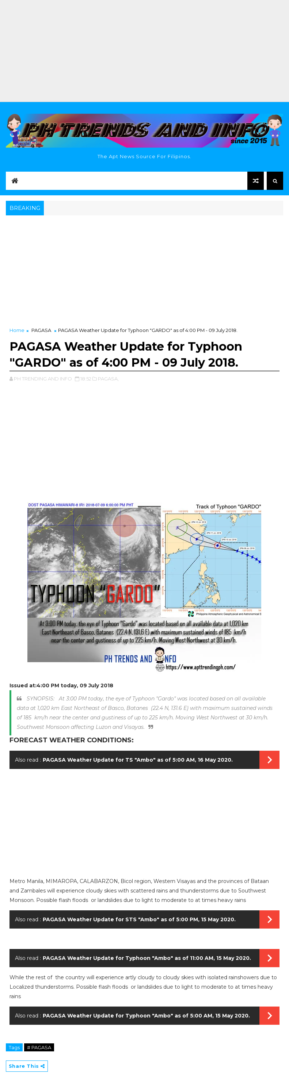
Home (16, 330)
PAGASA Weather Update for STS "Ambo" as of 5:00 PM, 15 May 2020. (139, 919)
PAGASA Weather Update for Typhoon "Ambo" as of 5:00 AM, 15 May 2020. (146, 1015)
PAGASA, (108, 379)
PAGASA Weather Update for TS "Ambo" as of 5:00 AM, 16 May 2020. (138, 760)
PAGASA (41, 330)
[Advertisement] (144, 51)
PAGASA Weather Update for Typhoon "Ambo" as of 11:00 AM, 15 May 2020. (147, 958)
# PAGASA (39, 1047)
